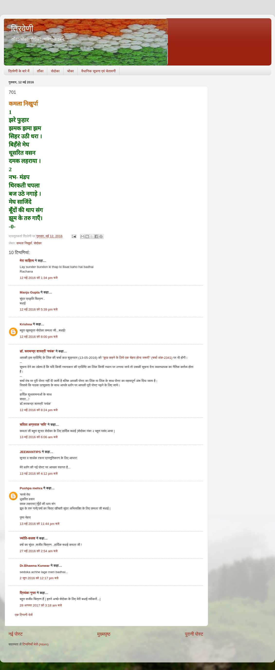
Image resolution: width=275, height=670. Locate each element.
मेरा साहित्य (27, 261)
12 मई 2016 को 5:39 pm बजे (38, 309)
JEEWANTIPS (30, 452)
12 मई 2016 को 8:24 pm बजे (38, 410)
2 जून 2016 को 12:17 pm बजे (39, 578)
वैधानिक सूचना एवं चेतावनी (98, 71)
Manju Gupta (30, 292)
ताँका (40, 71)
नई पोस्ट (16, 634)
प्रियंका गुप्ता (28, 593)
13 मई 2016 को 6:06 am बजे (38, 437)
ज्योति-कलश (27, 538)
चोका (70, 71)
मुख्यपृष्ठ (103, 634)
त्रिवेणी (22, 29)
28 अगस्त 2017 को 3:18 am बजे (41, 605)
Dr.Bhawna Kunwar (35, 565)
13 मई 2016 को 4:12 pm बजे (38, 473)
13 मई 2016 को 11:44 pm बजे (39, 524)
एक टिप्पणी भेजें (24, 615)
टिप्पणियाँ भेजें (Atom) (35, 644)
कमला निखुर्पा (24, 243)
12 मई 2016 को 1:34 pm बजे (38, 278)
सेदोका (55, 71)
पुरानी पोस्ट (194, 634)
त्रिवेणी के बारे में (18, 71)
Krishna (26, 324)
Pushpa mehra (31, 488)
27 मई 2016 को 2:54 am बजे (38, 551)
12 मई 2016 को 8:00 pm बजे (38, 337)
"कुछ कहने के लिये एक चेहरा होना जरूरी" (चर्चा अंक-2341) (137, 357)
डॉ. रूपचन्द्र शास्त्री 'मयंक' (37, 351)
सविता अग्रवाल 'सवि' (33, 424)
